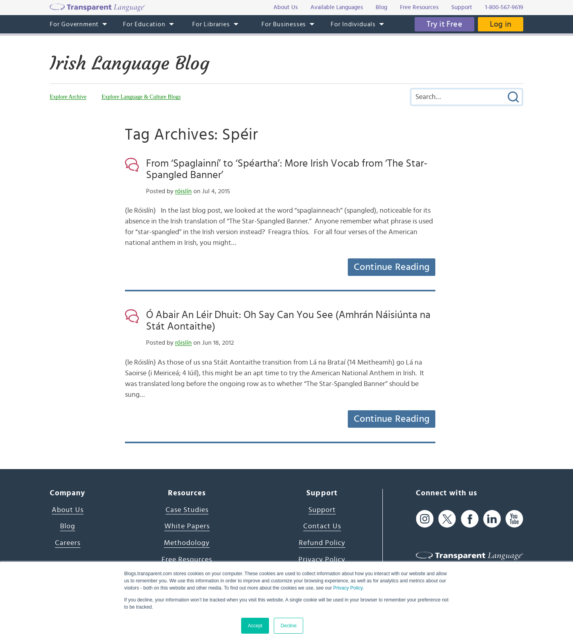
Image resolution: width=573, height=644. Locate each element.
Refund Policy (322, 543)
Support (322, 510)
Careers (67, 543)
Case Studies (187, 510)
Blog (67, 526)
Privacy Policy (348, 588)
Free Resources (187, 559)
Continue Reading (391, 267)
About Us (68, 510)
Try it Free (444, 24)
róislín (183, 191)
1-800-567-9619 (504, 7)
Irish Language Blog (129, 63)
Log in (500, 24)
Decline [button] (288, 625)
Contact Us (322, 526)
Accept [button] (255, 625)
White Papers (187, 526)
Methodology (187, 543)
